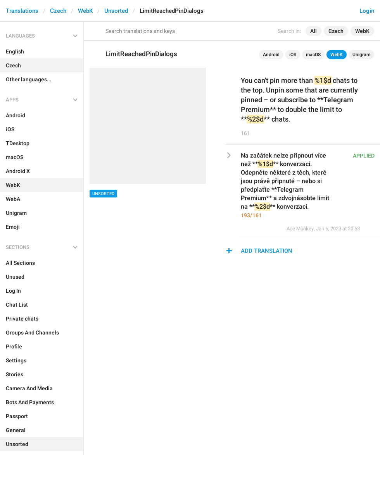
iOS (292, 54)
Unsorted (116, 10)
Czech (58, 10)
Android (271, 54)
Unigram (361, 54)
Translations (22, 10)
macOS (313, 54)
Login (366, 10)
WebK (85, 10)
